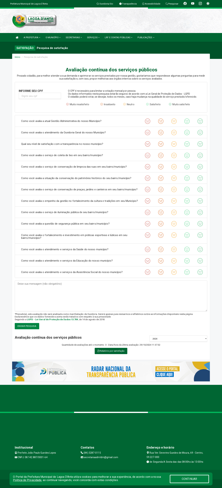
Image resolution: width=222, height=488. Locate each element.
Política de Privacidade (27, 480)
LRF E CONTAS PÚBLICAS (118, 37)
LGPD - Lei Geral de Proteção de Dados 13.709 (52, 319)
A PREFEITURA (32, 37)
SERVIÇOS (93, 37)
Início (17, 57)
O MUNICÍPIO (53, 37)
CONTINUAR (189, 479)
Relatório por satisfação (111, 351)
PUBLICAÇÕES (146, 37)
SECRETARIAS (74, 37)
